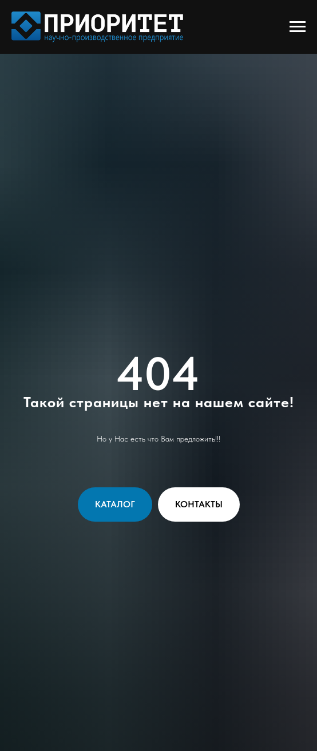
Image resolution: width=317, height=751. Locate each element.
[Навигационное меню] (298, 27)
